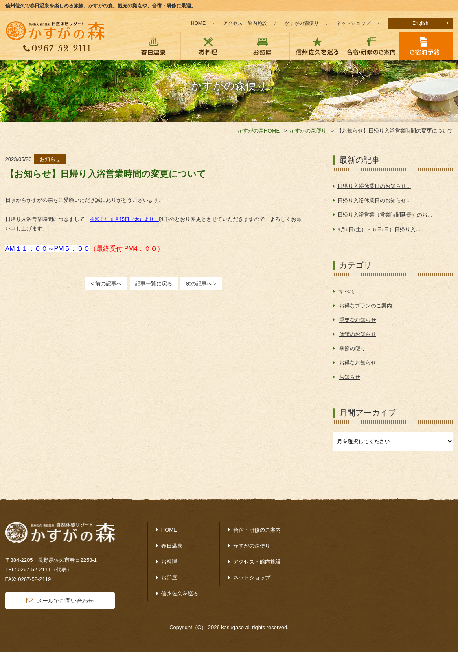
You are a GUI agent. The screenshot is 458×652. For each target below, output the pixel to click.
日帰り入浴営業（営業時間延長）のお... (384, 215)
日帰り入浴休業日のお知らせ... (374, 186)
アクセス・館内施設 (245, 23)
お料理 (169, 562)
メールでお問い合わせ (65, 600)
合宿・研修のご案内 (257, 530)
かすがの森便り (302, 23)
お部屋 (169, 578)
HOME (198, 23)
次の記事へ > (201, 284)
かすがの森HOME (258, 131)
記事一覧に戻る (153, 284)
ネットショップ (353, 23)
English (420, 23)
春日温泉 (171, 546)
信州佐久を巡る (179, 593)
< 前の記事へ (106, 284)
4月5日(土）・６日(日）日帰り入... (378, 229)
